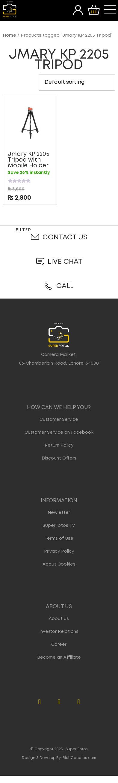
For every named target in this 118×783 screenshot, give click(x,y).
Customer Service (59, 419)
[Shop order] (77, 82)
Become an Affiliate (59, 657)
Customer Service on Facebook (59, 432)
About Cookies (59, 564)
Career (58, 644)
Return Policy (59, 445)
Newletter (59, 512)
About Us (59, 619)
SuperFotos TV (59, 525)
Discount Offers (59, 458)
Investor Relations (58, 631)
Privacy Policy (59, 551)
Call (65, 286)
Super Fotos (77, 749)
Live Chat (65, 262)
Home (9, 35)
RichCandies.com (79, 758)
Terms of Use (59, 538)
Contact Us (65, 237)
